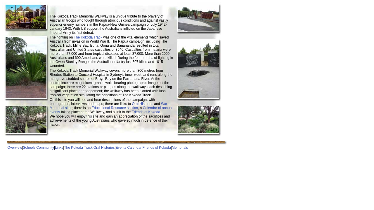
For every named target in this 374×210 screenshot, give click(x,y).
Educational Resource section (114, 108)
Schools (29, 148)
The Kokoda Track (88, 37)
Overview (14, 148)
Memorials (180, 148)
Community (45, 148)
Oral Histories (142, 104)
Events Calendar (129, 148)
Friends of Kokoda (146, 112)
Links (59, 148)
